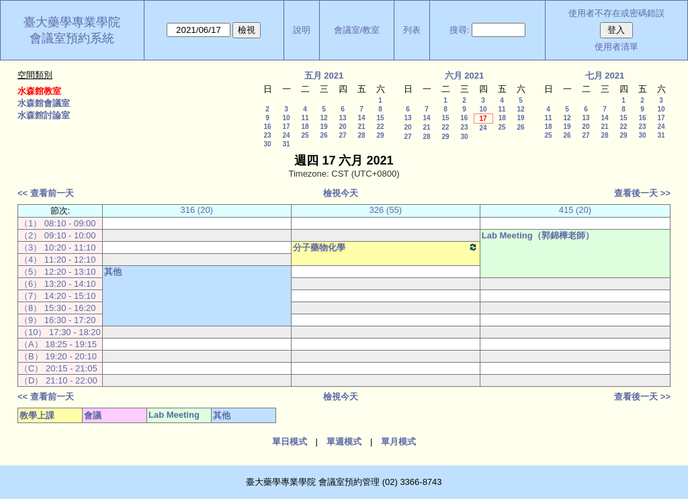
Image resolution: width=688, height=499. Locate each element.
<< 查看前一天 (45, 193)
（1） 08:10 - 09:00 (57, 223)
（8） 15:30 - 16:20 (57, 308)
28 (361, 135)
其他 (113, 272)
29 (380, 135)
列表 (412, 30)
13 (342, 118)
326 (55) (386, 210)
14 (361, 118)
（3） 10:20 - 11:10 (57, 247)
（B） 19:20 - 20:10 (58, 356)
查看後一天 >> (642, 193)
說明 (301, 30)
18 (304, 126)
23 (267, 135)
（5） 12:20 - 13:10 (57, 272)
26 (323, 135)
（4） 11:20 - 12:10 (57, 260)
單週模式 (344, 442)
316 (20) (197, 210)
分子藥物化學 (385, 247)
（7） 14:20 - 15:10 (57, 296)
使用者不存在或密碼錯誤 (616, 13)
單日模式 (289, 442)
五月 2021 (324, 76)
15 (380, 118)
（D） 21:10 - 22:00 (58, 380)
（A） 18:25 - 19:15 (58, 344)
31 (286, 144)
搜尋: (459, 30)
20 (342, 126)
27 (342, 135)
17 (286, 126)
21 (361, 126)
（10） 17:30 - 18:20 (60, 332)
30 (267, 144)
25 (304, 135)
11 (304, 118)
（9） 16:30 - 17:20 (57, 320)
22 (380, 126)
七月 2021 (605, 76)
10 (286, 118)
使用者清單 (616, 47)
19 (323, 126)
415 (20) (575, 210)
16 (267, 126)
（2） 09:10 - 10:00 (57, 235)
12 (323, 118)
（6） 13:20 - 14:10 (57, 284)
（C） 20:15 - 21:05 (58, 368)
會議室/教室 (357, 30)
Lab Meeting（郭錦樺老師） (538, 235)
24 (286, 135)
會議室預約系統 (72, 38)
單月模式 (398, 442)
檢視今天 (340, 193)
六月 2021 (464, 76)
